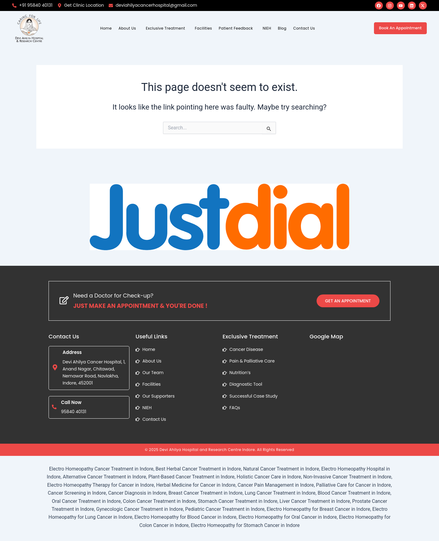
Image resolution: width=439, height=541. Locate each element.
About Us (127, 28)
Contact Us (304, 28)
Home (106, 28)
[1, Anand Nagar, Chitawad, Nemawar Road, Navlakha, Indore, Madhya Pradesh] (350, 392)
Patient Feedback (236, 28)
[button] (128, 28)
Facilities (203, 28)
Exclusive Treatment (165, 28)
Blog (282, 28)
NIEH (267, 28)
